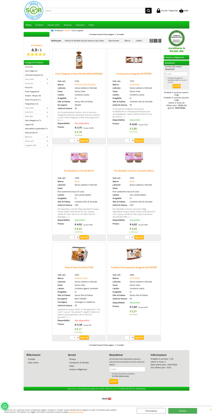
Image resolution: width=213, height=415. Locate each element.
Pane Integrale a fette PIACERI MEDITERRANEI (79, 73)
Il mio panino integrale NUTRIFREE (134, 73)
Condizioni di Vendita (79, 362)
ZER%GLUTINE (81, 278)
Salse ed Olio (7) (31, 132)
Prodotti (39, 25)
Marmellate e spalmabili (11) (36, 128)
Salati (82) (29, 116)
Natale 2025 (54, 25)
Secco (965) (29, 79)
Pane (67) (28, 87)
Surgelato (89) (30, 145)
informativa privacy (122, 376)
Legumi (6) (29, 124)
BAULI (77, 181)
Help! (91, 25)
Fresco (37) (29, 141)
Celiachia (80, 25)
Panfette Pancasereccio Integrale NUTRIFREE (134, 267)
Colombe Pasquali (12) (34, 75)
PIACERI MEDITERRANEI (85, 84)
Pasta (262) (29, 108)
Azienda (68, 25)
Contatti (31, 359)
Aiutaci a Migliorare (78, 369)
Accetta (182, 411)
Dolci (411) (29, 112)
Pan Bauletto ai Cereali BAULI (79, 170)
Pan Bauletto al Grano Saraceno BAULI (134, 170)
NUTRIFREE (135, 84)
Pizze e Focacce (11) (33, 99)
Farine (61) (29, 83)
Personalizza (151, 411)
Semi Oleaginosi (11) (33, 120)
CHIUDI (211, 409)
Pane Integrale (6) (32, 91)
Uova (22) (29, 67)
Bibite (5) (28, 137)
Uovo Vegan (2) (31, 71)
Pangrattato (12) (31, 104)
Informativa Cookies (76, 412)
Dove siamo (33, 362)
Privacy (72, 359)
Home (29, 25)
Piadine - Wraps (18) (33, 95)
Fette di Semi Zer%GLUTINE (79, 267)
